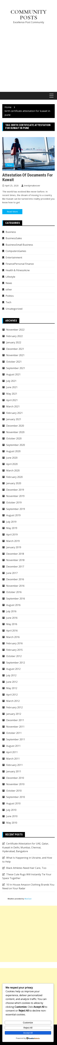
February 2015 (14, 649)
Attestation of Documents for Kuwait (27, 177)
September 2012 (15, 662)
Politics (10, 295)
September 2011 (15, 739)
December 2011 (15, 720)
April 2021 (12, 400)
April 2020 (12, 464)
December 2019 (15, 489)
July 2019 (11, 521)
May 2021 (11, 393)
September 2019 (15, 509)
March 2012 (13, 701)
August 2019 (13, 515)
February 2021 (14, 413)
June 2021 (11, 387)
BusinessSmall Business (19, 244)
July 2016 (11, 611)
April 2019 (12, 534)
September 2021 (15, 368)
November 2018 (15, 560)
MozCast (28, 899)
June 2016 (11, 617)
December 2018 (15, 553)
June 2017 (11, 573)
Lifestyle (10, 276)
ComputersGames (16, 251)
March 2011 (13, 758)
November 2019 (15, 496)
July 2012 (11, 675)
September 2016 (15, 598)
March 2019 (13, 541)
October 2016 (14, 592)
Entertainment (14, 257)
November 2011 (15, 726)
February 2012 (14, 707)
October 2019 (14, 502)
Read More (12, 211)
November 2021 (15, 355)
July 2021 (11, 381)
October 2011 (14, 733)
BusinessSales (14, 238)
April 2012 (12, 694)
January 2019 (13, 547)
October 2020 (14, 438)
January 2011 (13, 771)
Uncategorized (14, 308)
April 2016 (12, 630)
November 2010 (15, 784)
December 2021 (15, 349)
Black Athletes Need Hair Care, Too (26, 868)
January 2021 (13, 419)
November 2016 (15, 585)
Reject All (28, 1028)
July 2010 (11, 810)
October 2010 (14, 790)
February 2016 (14, 643)
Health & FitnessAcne (18, 270)
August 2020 (13, 451)
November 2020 (15, 432)
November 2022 (15, 329)
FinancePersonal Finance (20, 263)
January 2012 (13, 714)
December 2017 (15, 566)
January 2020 (13, 483)
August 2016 (13, 605)
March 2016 (13, 637)
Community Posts (28, 14)
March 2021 (13, 406)
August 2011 (13, 746)
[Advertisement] (28, 56)
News (9, 165)
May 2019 (11, 528)
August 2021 (13, 374)
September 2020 (15, 445)
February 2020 (14, 477)
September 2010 (15, 797)
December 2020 (15, 425)
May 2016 (11, 624)
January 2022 (13, 342)
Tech (8, 302)
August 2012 (13, 669)
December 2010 (15, 778)
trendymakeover (32, 185)
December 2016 (15, 579)
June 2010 (11, 816)
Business (11, 232)
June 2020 (11, 457)
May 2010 (11, 822)
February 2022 (14, 336)
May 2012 (11, 688)
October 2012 (14, 656)
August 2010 (13, 803)
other (9, 289)
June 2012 (11, 681)
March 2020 (13, 470)
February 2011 (14, 765)
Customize (28, 1022)
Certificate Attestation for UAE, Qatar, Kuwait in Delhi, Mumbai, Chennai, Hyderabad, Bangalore (25, 847)
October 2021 (14, 361)
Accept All (28, 1033)
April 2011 (12, 752)
